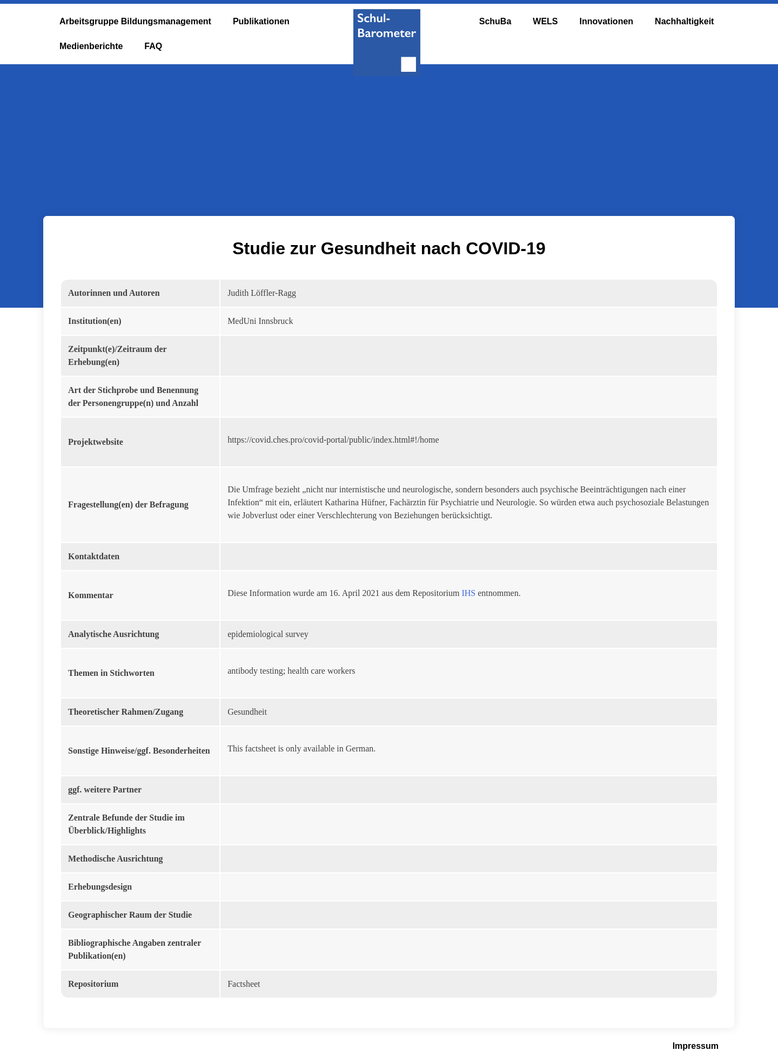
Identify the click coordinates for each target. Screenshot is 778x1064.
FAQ (153, 46)
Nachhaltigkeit (684, 21)
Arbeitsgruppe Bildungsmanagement (135, 21)
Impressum (696, 1046)
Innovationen (607, 21)
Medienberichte (91, 46)
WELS (545, 21)
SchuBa (495, 21)
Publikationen (261, 21)
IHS (468, 593)
